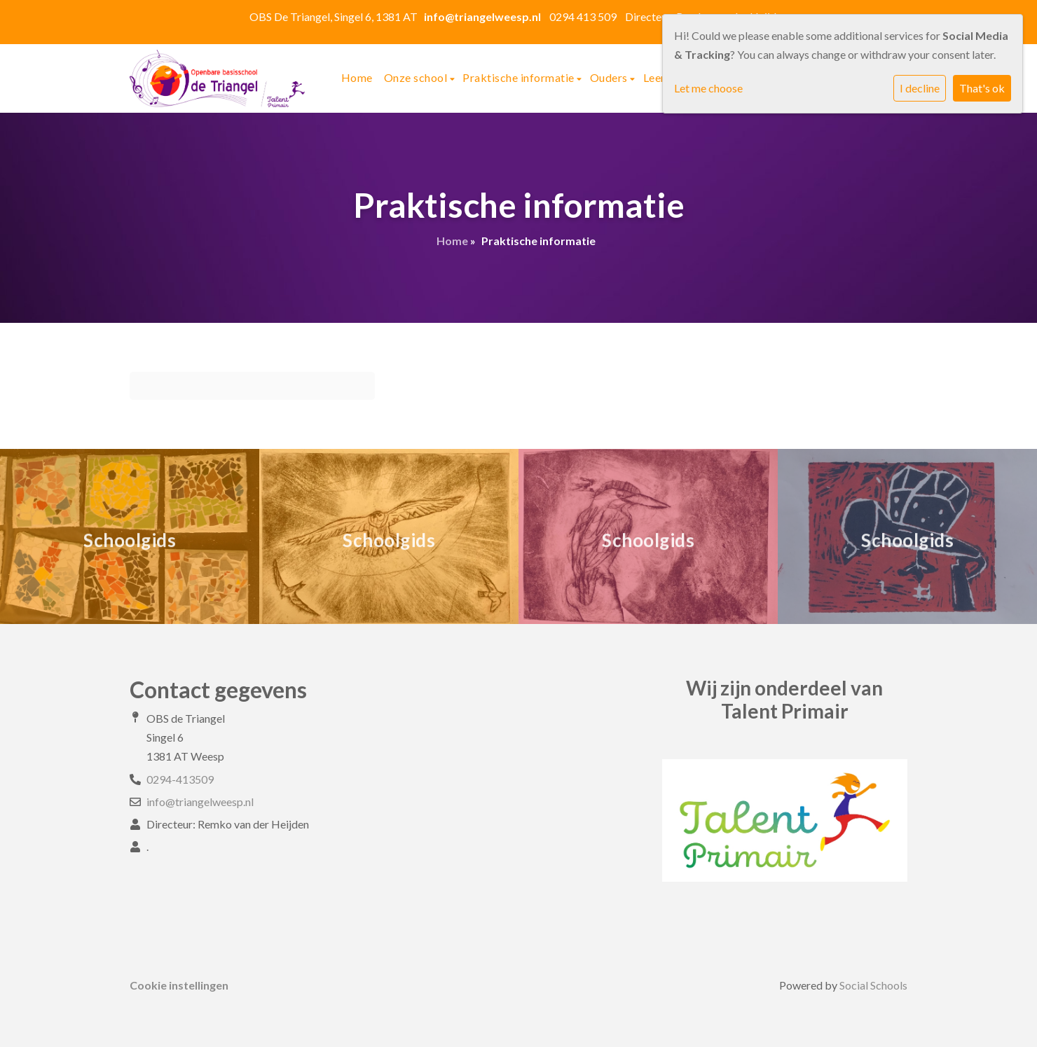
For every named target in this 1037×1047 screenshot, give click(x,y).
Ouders (610, 77)
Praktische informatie (519, 77)
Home (357, 77)
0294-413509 (180, 779)
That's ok (982, 88)
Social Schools (873, 985)
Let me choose (708, 88)
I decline (920, 88)
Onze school (417, 77)
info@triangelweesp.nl (200, 801)
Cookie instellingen (179, 985)
